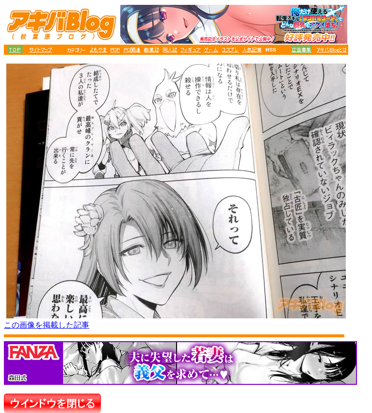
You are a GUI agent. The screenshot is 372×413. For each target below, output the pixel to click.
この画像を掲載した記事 (46, 325)
